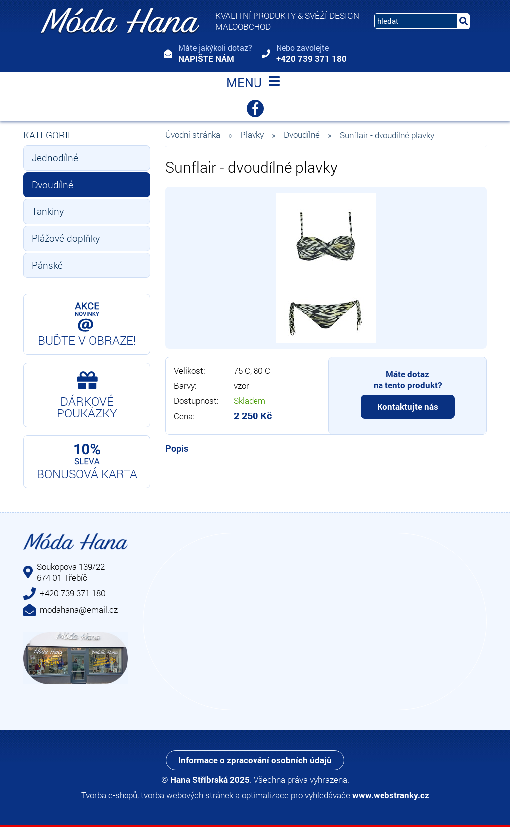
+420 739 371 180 (311, 58)
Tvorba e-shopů (109, 795)
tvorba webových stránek (187, 795)
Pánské (47, 265)
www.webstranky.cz (390, 795)
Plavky (252, 134)
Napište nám (206, 58)
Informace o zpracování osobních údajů (255, 760)
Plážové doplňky (66, 238)
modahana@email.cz (79, 609)
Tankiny (48, 211)
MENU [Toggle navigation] (255, 83)
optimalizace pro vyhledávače (296, 795)
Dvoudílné (52, 184)
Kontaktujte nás (407, 406)
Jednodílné (55, 157)
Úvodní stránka (192, 134)
